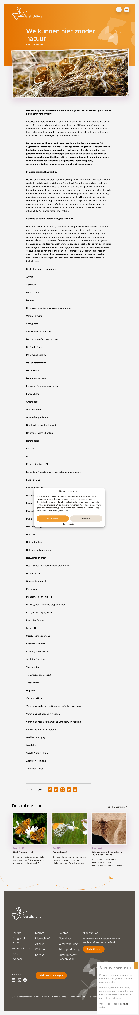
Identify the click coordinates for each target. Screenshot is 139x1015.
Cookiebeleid (68, 524)
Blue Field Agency (90, 997)
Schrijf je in (93, 949)
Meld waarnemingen (51, 975)
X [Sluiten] (136, 965)
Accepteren (52, 518)
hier (126, 1004)
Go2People (63, 997)
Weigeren (86, 518)
